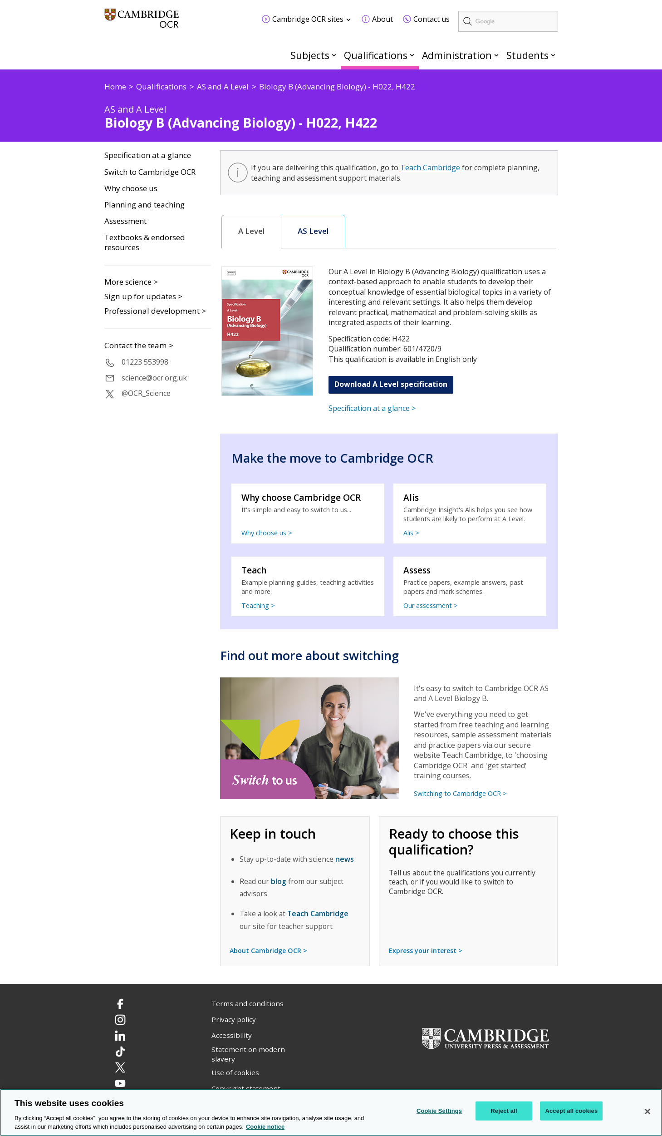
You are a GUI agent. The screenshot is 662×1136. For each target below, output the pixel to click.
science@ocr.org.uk (154, 378)
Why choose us (130, 188)
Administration (457, 55)
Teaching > (258, 605)
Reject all (503, 1110)
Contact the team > (138, 346)
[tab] (251, 231)
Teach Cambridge (430, 168)
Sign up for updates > (143, 296)
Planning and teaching (144, 205)
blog (278, 881)
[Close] (647, 1111)
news (344, 859)
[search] (508, 21)
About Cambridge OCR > (268, 950)
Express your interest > (425, 950)
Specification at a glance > (372, 408)
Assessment (125, 221)
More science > (131, 282)
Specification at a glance (147, 155)
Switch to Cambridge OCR (150, 172)
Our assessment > (430, 605)
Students (527, 55)
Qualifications (375, 55)
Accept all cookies (571, 1110)
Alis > (411, 532)
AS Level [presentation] (313, 231)
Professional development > (155, 311)
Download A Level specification (390, 384)
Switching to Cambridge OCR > (460, 793)
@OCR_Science (146, 393)
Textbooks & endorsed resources (144, 242)
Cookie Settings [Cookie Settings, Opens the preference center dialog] (439, 1110)
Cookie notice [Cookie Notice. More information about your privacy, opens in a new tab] (265, 1127)
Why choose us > (266, 532)
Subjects (309, 55)
